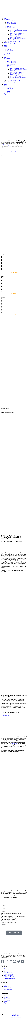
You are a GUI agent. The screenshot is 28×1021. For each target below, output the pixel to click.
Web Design (14, 918)
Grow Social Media (20, 916)
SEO (14, 919)
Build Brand (5, 918)
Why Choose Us (10, 49)
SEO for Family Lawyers (16, 34)
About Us (6, 46)
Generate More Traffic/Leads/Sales (10, 915)
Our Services (7, 19)
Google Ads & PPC (11, 26)
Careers (8, 52)
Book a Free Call (11, 44)
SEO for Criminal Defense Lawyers (18, 30)
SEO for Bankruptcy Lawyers (17, 29)
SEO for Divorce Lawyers (16, 31)
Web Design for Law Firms (13, 41)
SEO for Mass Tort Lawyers (16, 37)
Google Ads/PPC (6, 919)
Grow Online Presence (7, 916)
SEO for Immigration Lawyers (17, 35)
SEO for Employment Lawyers (17, 33)
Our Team (9, 48)
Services (4, 966)
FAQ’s (8, 53)
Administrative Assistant (12, 21)
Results (5, 45)
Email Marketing (11, 25)
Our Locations (10, 50)
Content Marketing (11, 23)
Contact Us (6, 42)
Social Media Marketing (12, 40)
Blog (5, 54)
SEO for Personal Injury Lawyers (18, 38)
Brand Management (11, 22)
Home (5, 18)
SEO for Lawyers (11, 27)
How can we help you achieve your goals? (11, 913)
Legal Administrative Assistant (9, 922)
